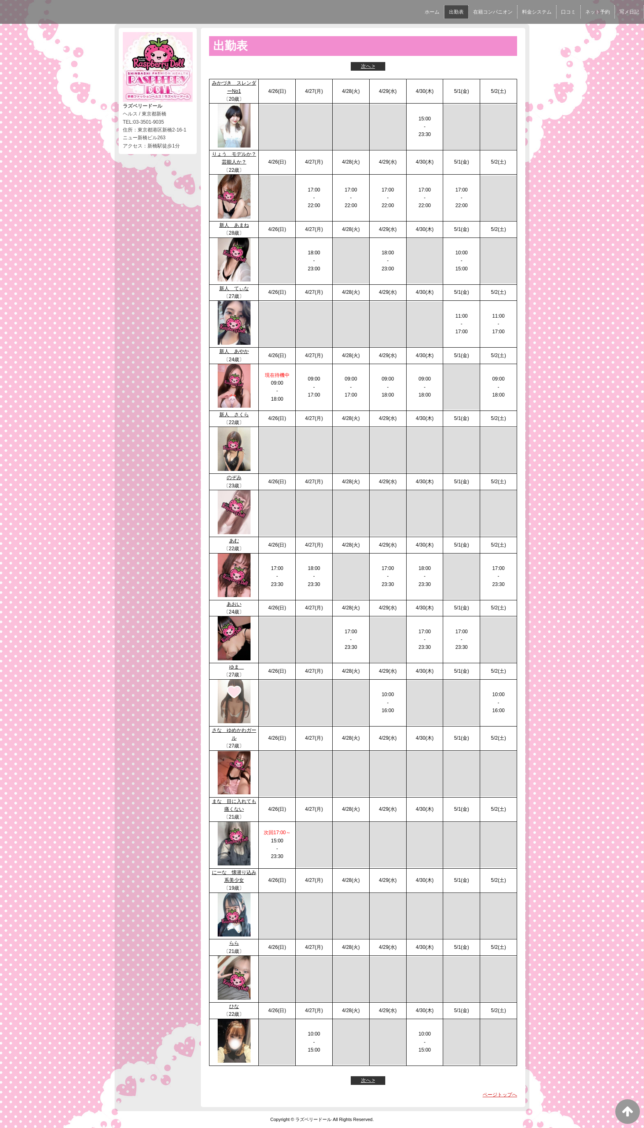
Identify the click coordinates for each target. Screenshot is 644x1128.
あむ (234, 541)
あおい (234, 604)
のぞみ (234, 477)
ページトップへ (500, 1095)
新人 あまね (234, 225)
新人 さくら (234, 415)
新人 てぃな (234, 288)
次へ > (368, 66)
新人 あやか (234, 351)
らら (234, 943)
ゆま (236, 667)
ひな (234, 1006)
